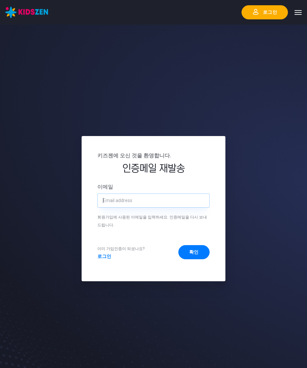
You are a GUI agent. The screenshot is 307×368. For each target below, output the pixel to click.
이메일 (105, 187)
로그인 (104, 256)
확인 (194, 252)
